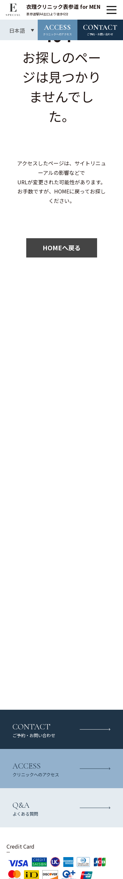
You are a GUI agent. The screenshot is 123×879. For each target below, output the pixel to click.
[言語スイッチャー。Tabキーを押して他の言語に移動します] (19, 30)
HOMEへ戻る (62, 247)
